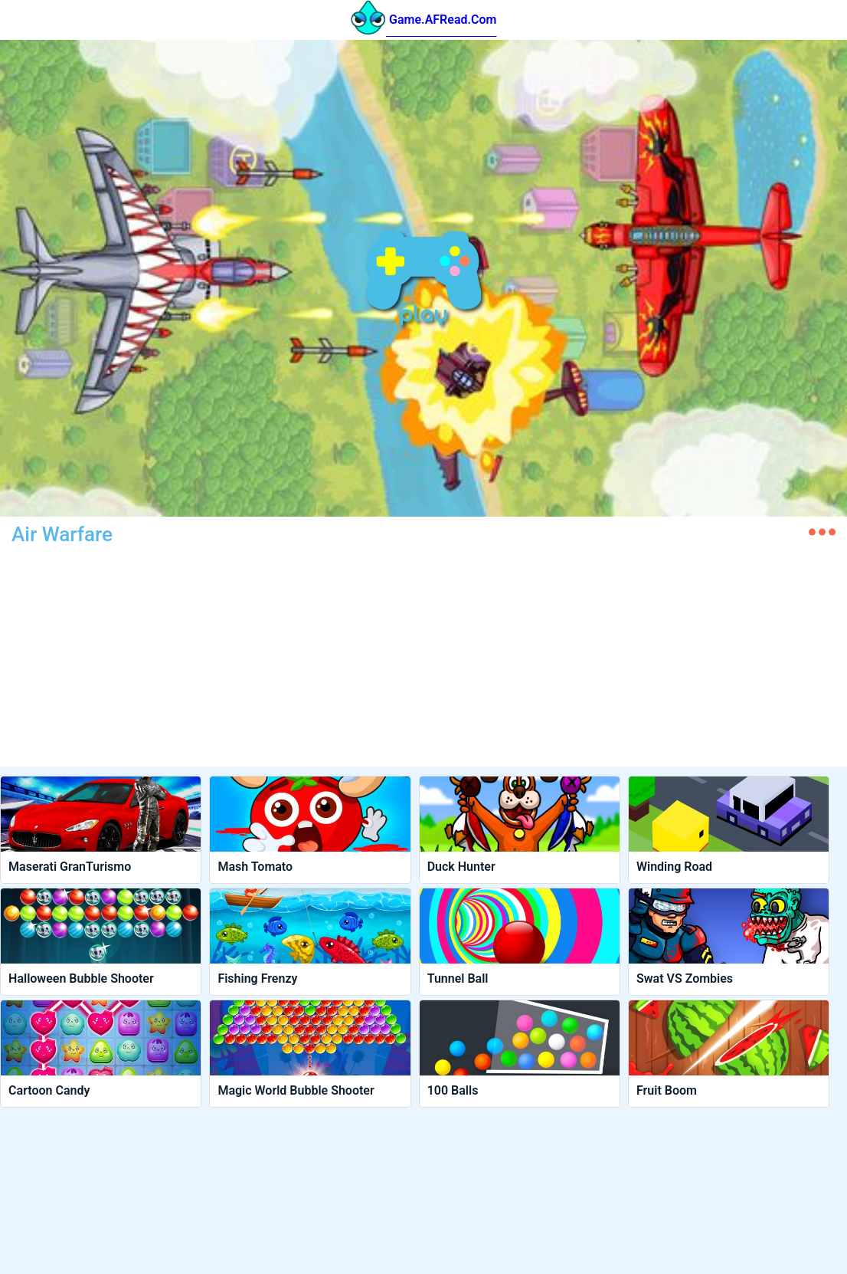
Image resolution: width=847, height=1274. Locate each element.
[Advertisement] (267, 659)
